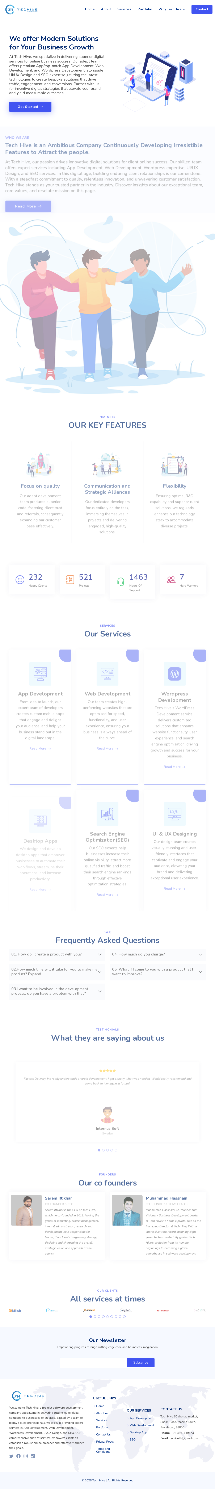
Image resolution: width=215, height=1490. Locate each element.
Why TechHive (172, 9)
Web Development (142, 1426)
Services (124, 9)
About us (102, 1413)
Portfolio (145, 9)
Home (90, 9)
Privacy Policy (105, 1442)
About (106, 9)
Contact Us (103, 1435)
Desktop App (138, 1433)
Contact (202, 9)
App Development (141, 1418)
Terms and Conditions (103, 1451)
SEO (133, 1440)
